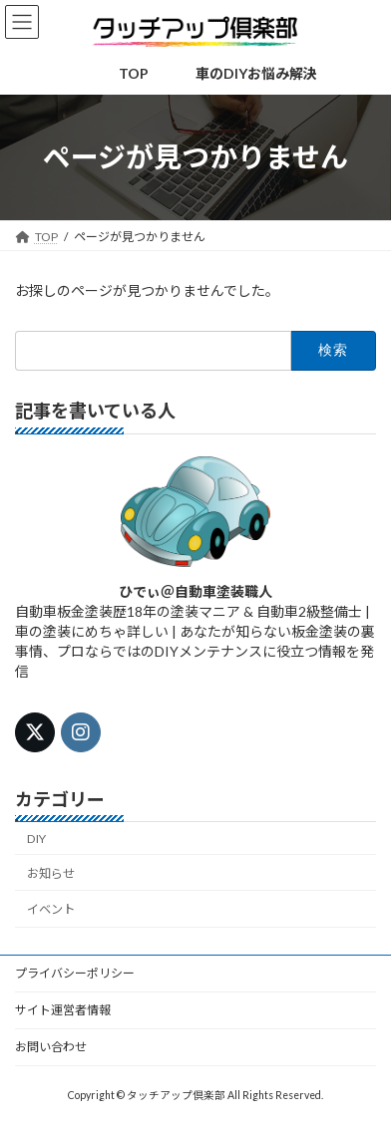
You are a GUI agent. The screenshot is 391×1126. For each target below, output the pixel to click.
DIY (36, 837)
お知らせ (51, 872)
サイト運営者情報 (63, 1009)
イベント (51, 909)
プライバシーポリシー (75, 973)
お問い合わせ (51, 1046)
